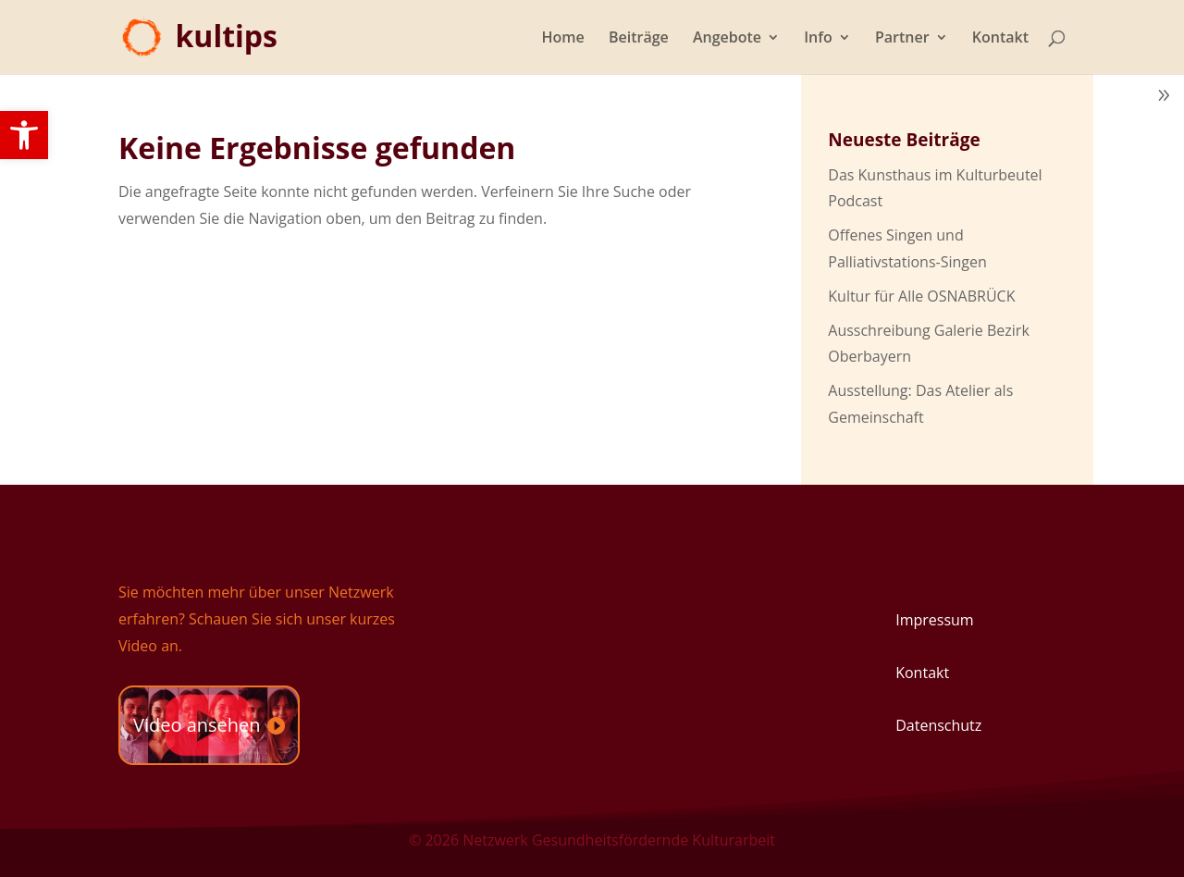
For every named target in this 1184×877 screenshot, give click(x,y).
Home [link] (563, 39)
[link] (24, 135)
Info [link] (818, 39)
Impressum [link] (934, 620)
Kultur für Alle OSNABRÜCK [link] (921, 296)
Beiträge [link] (639, 39)
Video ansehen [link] (197, 724)
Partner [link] (902, 39)
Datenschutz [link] (938, 725)
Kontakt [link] (1000, 39)
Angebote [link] (727, 39)
